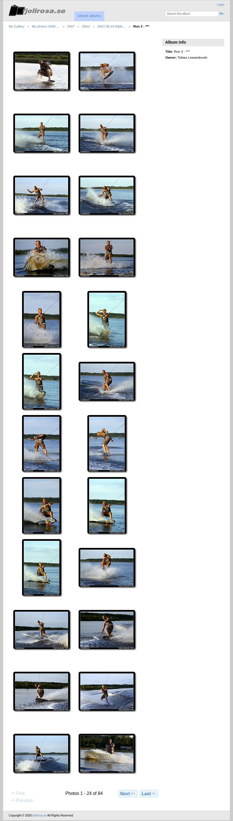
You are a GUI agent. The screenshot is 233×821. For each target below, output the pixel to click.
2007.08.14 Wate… (112, 26)
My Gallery (17, 26)
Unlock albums (89, 16)
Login (220, 4)
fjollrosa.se (40, 815)
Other (86, 26)
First (17, 793)
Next (127, 793)
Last (149, 793)
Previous (21, 800)
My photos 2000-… (46, 26)
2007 (71, 26)
